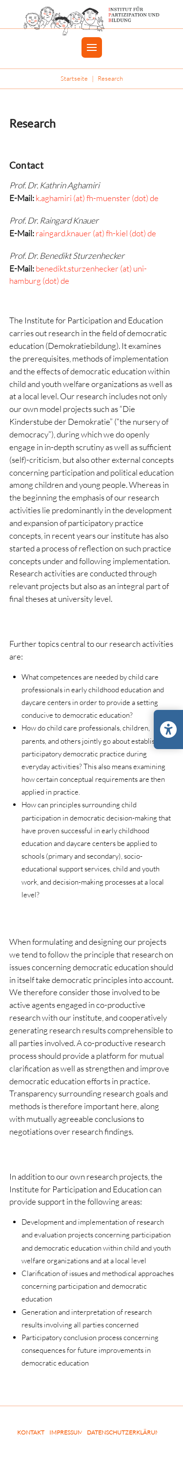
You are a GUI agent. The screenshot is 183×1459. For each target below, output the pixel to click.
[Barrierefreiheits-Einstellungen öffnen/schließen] (168, 729)
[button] (91, 47)
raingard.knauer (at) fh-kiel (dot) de (96, 233)
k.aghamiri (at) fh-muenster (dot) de (97, 198)
